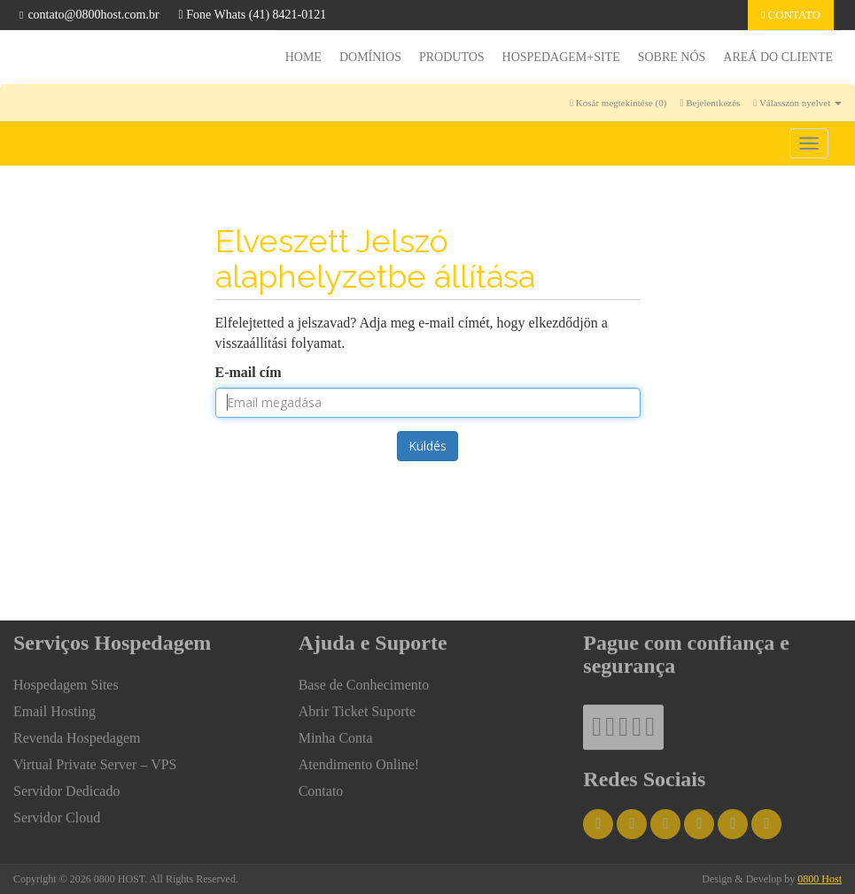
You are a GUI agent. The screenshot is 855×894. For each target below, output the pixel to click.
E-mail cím (248, 372)
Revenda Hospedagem (77, 728)
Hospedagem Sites (66, 675)
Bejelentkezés (710, 102)
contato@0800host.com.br (89, 14)
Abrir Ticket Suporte (357, 702)
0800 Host (819, 879)
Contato (790, 14)
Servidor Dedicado (66, 782)
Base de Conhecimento (364, 675)
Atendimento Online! (359, 755)
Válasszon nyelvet (797, 102)
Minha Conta (336, 728)
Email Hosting (54, 702)
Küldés (427, 445)
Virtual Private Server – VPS (95, 755)
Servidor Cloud (56, 808)
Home (303, 57)
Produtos (452, 57)
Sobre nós (672, 57)
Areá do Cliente (778, 57)
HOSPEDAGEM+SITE (561, 57)
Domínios (370, 57)
